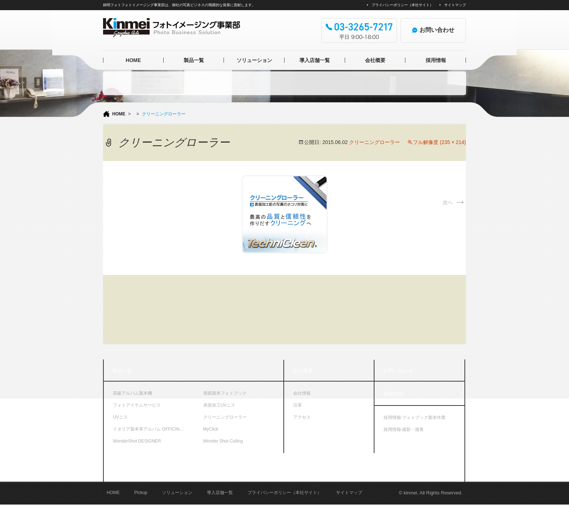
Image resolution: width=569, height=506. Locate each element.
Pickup (140, 494)
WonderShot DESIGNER (137, 441)
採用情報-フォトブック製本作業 (415, 417)
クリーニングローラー (374, 142)
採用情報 (436, 60)
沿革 (297, 405)
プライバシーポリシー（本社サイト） (402, 5)
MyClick (210, 429)
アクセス (302, 417)
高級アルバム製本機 (132, 393)
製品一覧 (194, 60)
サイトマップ (455, 5)
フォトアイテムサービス (137, 405)
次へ (454, 202)
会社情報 (302, 393)
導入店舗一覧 (314, 60)
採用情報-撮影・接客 (404, 429)
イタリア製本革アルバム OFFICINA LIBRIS (153, 429)
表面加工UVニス (219, 405)
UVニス (120, 417)
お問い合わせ (398, 371)
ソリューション (254, 60)
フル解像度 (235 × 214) (439, 142)
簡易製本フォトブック (225, 393)
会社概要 (375, 60)
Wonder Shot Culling (223, 441)
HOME (133, 60)
